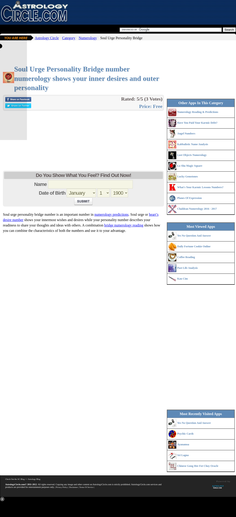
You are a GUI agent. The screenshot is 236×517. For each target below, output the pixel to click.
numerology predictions (111, 214)
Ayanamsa (183, 444)
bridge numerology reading (123, 225)
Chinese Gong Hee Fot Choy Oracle (197, 465)
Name (40, 184)
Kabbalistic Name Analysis (192, 144)
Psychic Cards (185, 433)
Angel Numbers (186, 133)
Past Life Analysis (187, 267)
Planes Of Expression (189, 198)
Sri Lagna (183, 455)
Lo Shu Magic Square (189, 165)
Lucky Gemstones (187, 176)
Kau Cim (182, 278)
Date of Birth (52, 193)
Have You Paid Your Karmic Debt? (197, 122)
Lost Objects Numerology (192, 155)
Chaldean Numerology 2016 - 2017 (197, 208)
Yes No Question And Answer (194, 235)
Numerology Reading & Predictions (197, 112)
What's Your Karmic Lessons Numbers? (200, 187)
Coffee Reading (186, 257)
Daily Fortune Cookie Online (193, 246)
